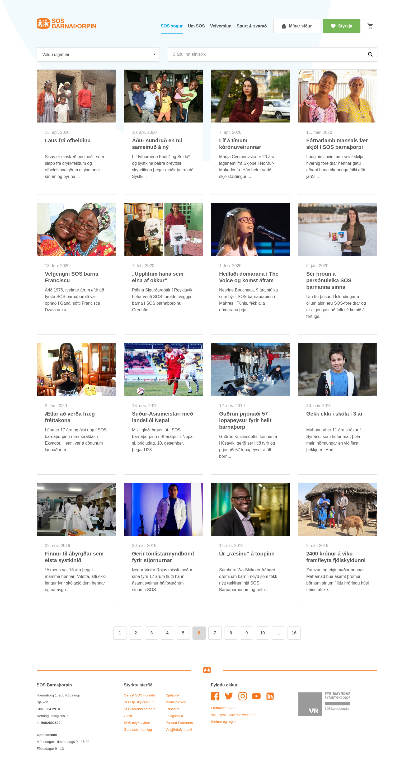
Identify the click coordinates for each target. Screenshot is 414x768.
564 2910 (52, 709)
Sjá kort (42, 702)
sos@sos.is (59, 716)
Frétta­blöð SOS (223, 708)
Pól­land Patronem (179, 723)
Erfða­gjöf (172, 709)
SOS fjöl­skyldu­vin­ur (139, 702)
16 (294, 633)
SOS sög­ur (172, 26)
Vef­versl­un (221, 26)
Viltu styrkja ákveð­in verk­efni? (233, 715)
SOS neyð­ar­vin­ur (137, 723)
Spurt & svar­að (252, 26)
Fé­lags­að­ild (174, 716)
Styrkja (341, 26)
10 (262, 633)
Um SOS (196, 26)
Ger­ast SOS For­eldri (139, 695)
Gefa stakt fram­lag (138, 730)
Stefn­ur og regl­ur (224, 722)
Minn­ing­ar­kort (176, 702)
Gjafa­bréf (173, 695)
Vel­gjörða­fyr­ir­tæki (179, 730)
